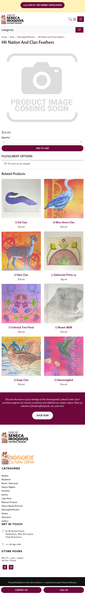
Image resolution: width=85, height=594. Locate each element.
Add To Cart (42, 148)
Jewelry (5, 494)
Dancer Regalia (8, 487)
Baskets (5, 475)
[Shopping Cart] (74, 19)
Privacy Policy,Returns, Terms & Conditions (25, 582)
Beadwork (6, 479)
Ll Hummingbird (64, 380)
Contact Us (21, 590)
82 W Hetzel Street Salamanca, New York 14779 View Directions (19, 534)
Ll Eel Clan (21, 222)
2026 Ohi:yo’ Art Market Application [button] (42, 5)
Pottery (5, 513)
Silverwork (6, 517)
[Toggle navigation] (80, 19)
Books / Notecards (10, 483)
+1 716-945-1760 (13, 544)
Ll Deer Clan (21, 274)
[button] (70, 19)
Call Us (64, 590)
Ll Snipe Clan (21, 380)
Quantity (6, 137)
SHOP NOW (43, 415)
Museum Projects (9, 502)
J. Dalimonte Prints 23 (64, 274)
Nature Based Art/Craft (12, 506)
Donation (6, 490)
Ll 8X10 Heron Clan (64, 222)
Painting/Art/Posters (11, 509)
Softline (5, 521)
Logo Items (7, 498)
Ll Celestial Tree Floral (21, 327)
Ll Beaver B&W (63, 327)
